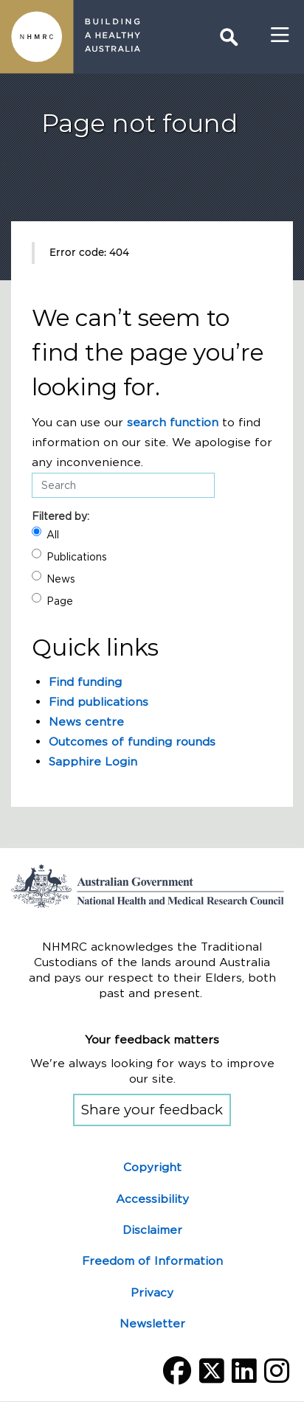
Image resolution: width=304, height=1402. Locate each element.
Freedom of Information (152, 1261)
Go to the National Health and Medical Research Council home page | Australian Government (152, 886)
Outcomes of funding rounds (132, 742)
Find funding (85, 682)
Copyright (152, 1167)
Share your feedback (152, 1109)
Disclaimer (152, 1230)
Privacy (152, 1292)
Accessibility (152, 1199)
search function (172, 422)
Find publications (98, 702)
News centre (86, 722)
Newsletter (152, 1323)
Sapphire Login (93, 761)
